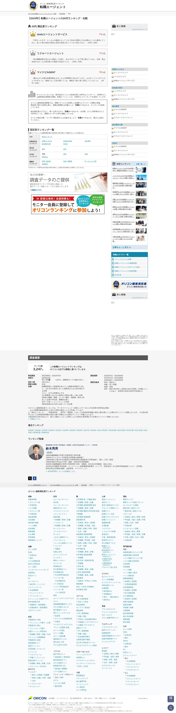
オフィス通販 (58, 633)
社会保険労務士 (91, 619)
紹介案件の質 (46, 144)
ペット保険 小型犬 (130, 573)
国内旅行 (58, 657)
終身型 (127, 581)
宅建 (79, 616)
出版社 (57, 622)
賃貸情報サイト (34, 643)
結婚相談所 (106, 633)
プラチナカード (133, 670)
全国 (115, 662)
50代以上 (45, 157)
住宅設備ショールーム (36, 649)
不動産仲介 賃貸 (34, 640)
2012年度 (129, 430)
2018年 (79, 430)
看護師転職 (106, 523)
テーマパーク (107, 668)
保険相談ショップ (35, 540)
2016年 (93, 430)
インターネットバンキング (38, 570)
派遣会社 (105, 534)
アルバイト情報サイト (110, 508)
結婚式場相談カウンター (111, 636)
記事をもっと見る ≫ (122, 247)
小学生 (94, 581)
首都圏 (32, 634)
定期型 (134, 581)
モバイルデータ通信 (130, 505)
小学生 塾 (80, 566)
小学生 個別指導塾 (83, 572)
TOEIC (80, 619)
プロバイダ (127, 514)
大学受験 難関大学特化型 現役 (87, 511)
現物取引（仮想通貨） (38, 605)
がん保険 (31, 534)
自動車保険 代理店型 (131, 555)
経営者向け (108, 591)
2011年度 (138, 430)
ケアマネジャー (93, 622)
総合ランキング (47, 137)
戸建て (42, 623)
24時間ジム (80, 657)
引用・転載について (101, 698)
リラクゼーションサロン (85, 660)
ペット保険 (32, 526)
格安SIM (128, 511)
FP (79, 613)
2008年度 (45, 432)
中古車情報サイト (60, 569)
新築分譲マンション (36, 660)
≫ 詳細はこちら (34, 419)
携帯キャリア (128, 499)
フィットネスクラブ (84, 655)
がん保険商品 (128, 596)
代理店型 (33, 505)
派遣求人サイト (108, 540)
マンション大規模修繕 (36, 637)
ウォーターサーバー (61, 499)
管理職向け (108, 594)
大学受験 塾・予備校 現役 (86, 499)
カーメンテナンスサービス (63, 598)
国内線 (57, 669)
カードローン (33, 581)
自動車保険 (32, 499)
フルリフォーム (36, 655)
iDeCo (125, 641)
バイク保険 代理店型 (131, 561)
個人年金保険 (128, 616)
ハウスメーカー (36, 684)
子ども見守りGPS (60, 645)
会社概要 (52, 698)
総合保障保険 (128, 613)
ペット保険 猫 (128, 576)
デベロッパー (35, 686)
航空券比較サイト (60, 660)
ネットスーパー (59, 528)
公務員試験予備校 (83, 639)
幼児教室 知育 (81, 589)
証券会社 (33, 555)
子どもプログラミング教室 (86, 645)
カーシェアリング (60, 555)
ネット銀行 (32, 567)
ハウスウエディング (109, 627)
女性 (64, 149)
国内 (56, 677)
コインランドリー (60, 514)
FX (29, 578)
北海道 (80, 523)
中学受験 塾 (80, 549)
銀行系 (32, 584)
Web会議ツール (108, 585)
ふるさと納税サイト (61, 537)
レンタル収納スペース (63, 543)
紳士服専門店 (81, 681)
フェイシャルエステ (109, 612)
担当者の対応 (67, 141)
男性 (43, 149)
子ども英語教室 (82, 599)
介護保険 (126, 610)
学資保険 (31, 537)
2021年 (58, 430)
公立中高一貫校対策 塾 (85, 560)
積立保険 (126, 622)
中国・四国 (46, 678)
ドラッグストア (82, 678)
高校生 (80, 581)
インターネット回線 (130, 528)
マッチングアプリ (109, 642)
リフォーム (32, 652)
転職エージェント (109, 520)
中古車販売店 (58, 572)
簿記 (85, 616)
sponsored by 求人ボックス (139, 29)
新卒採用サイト (108, 551)
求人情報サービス (109, 543)
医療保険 (31, 531)
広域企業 (128, 526)
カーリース (57, 563)
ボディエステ (107, 615)
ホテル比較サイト (60, 663)
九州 (48, 634)
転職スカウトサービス (110, 517)
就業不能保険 (128, 602)
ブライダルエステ (109, 609)
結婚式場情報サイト (109, 639)
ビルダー (33, 672)
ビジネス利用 (60, 683)
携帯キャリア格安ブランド (133, 502)
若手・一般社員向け (111, 597)
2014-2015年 (102, 430)
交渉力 (65, 144)
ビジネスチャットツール (111, 582)
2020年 (65, 430)
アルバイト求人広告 (109, 567)
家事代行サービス (60, 508)
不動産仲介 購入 (34, 625)
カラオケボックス (109, 665)
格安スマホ (137, 511)
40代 (86, 154)
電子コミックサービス (61, 613)
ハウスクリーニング (61, 511)
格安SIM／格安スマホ (131, 508)
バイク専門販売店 (62, 587)
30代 (64, 154)
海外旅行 (67, 657)
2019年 (72, 430)
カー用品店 (80, 687)
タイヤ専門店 (81, 690)
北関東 (39, 675)
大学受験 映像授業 (83, 517)
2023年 (45, 430)
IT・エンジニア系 (90, 161)
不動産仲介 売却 (34, 620)
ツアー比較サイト (60, 672)
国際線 (64, 669)
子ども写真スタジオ (61, 607)
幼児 (79, 602)
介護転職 (105, 526)
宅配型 (57, 549)
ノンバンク (41, 584)
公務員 (80, 625)
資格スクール (81, 628)
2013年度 (121, 430)
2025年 (31, 430)
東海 (38, 634)
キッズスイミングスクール (85, 663)
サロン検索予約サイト (110, 618)
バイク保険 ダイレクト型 (132, 558)
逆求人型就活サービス (110, 505)
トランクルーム (59, 540)
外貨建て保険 (128, 607)
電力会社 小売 (58, 642)
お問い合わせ (88, 698)
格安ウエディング (109, 630)
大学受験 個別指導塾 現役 (86, 505)
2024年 (38, 430)
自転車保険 (32, 517)
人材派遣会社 (107, 564)
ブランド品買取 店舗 (61, 627)
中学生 (87, 581)
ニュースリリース (62, 698)
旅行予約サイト (59, 654)
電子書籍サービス (60, 610)
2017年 (86, 430)
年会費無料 (34, 590)
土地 (48, 623)
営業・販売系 (46, 161)
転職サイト (106, 511)
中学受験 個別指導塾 (84, 555)
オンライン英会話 (83, 607)
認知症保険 (127, 605)
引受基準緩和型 (131, 584)
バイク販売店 (58, 584)
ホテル (55, 680)
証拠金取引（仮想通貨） (39, 607)
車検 (55, 595)
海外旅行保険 (33, 523)
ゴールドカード (36, 596)
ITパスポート (90, 625)
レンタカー (57, 558)
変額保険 (126, 619)
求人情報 (112, 698)
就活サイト (106, 502)
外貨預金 (31, 573)
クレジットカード (35, 587)
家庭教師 (79, 584)
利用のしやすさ (47, 141)
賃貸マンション (34, 646)
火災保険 (31, 520)
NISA (30, 552)
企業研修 (105, 588)
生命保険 (31, 528)
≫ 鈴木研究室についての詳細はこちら (60, 471)
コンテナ (58, 546)
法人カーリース (108, 577)
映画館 (104, 651)
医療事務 (85, 613)
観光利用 (58, 686)
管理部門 (45, 164)
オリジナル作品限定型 (63, 619)
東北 (33, 675)
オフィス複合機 (59, 636)
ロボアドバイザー (35, 610)
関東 (117, 654)
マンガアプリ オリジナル (63, 624)
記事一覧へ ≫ (141, 164)
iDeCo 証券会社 (34, 564)
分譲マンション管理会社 (37, 631)
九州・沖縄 (82, 531)
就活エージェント (109, 499)
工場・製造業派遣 (109, 537)
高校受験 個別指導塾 (84, 534)
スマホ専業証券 (34, 561)
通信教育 (79, 578)
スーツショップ (82, 684)
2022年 (51, 430)
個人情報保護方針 (76, 698)
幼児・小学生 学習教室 (85, 587)
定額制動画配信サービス (62, 604)
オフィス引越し (59, 630)
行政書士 (81, 622)
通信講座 (79, 610)
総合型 (57, 616)
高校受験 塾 (80, 520)
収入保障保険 (130, 593)
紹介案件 (88, 141)
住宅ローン (32, 576)
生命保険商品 (128, 587)
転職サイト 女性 (108, 514)
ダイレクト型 (35, 502)
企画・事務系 (67, 161)
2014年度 (112, 430)
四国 (126, 523)
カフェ (55, 601)
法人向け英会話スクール (85, 642)
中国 (143, 520)
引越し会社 (57, 552)
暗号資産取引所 (34, 602)
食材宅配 (56, 517)
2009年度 (36, 432)
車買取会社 (57, 566)
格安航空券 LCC (59, 666)
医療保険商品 (128, 578)
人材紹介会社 (107, 559)
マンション (34, 623)
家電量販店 (80, 675)
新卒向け (107, 600)
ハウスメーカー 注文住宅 (37, 666)
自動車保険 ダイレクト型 (132, 552)
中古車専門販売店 (62, 575)
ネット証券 (32, 549)
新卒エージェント (109, 555)
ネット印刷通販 (108, 579)
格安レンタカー (59, 560)
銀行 (31, 558)
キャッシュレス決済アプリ (38, 599)
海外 (62, 677)
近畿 (43, 634)
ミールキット (58, 523)
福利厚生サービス (60, 639)
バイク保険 (32, 508)
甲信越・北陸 (90, 526)
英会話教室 (80, 605)
